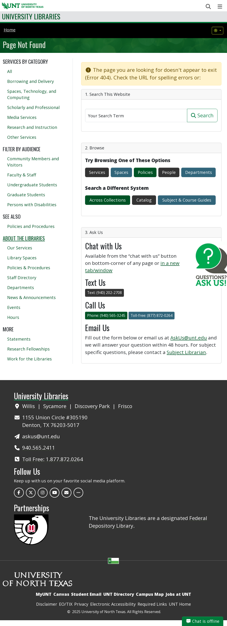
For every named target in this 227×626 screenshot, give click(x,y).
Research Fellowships (28, 349)
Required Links (152, 604)
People (169, 172)
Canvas (61, 594)
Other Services (21, 137)
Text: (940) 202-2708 (104, 292)
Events (13, 307)
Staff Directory (21, 277)
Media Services (22, 117)
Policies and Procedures (31, 226)
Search (202, 115)
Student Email (86, 594)
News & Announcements (31, 297)
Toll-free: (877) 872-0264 (151, 315)
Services (97, 172)
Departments (198, 172)
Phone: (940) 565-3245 (106, 315)
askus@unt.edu (41, 436)
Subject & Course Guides (186, 200)
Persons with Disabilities (31, 204)
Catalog (144, 200)
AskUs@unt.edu (188, 337)
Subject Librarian (186, 352)
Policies (145, 172)
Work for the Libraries (29, 359)
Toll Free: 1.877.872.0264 (52, 459)
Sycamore (55, 405)
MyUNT (44, 594)
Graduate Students (26, 194)
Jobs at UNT (178, 594)
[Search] (136, 115)
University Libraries (31, 16)
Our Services (19, 248)
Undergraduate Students (32, 184)
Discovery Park (93, 405)
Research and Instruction (32, 127)
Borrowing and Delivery (30, 81)
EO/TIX (65, 604)
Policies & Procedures (28, 267)
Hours (13, 317)
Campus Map (150, 594)
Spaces (121, 172)
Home (9, 30)
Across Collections (107, 200)
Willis (29, 405)
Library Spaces (22, 257)
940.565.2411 (38, 447)
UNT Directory (118, 594)
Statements (19, 339)
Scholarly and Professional (33, 107)
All (9, 71)
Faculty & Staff (21, 175)
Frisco (125, 405)
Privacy (81, 604)
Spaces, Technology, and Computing (31, 94)
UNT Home (180, 604)
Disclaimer (46, 604)
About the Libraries (24, 238)
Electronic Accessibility (113, 604)
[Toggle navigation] (220, 6)
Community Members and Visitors (33, 162)
